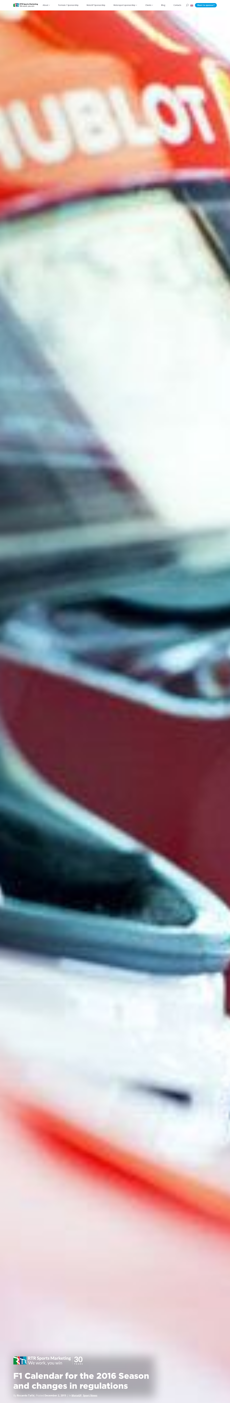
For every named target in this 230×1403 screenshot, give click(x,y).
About (45, 5)
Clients (148, 5)
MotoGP (77, 1395)
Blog (163, 5)
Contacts (177, 5)
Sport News (90, 1395)
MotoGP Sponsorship (96, 5)
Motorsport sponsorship (124, 5)
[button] (191, 5)
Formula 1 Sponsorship (68, 5)
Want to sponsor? (205, 5)
